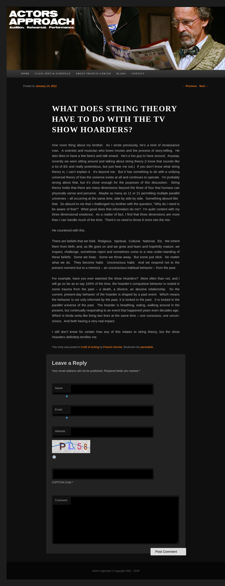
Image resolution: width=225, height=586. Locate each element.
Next (203, 86)
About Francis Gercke (93, 73)
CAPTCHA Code (61, 482)
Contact (138, 73)
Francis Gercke (112, 347)
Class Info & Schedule (53, 73)
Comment (61, 500)
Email (61, 411)
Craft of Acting (90, 347)
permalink (147, 347)
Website (60, 431)
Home (25, 73)
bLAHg (121, 73)
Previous (189, 86)
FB (149, 74)
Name (61, 389)
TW (158, 74)
